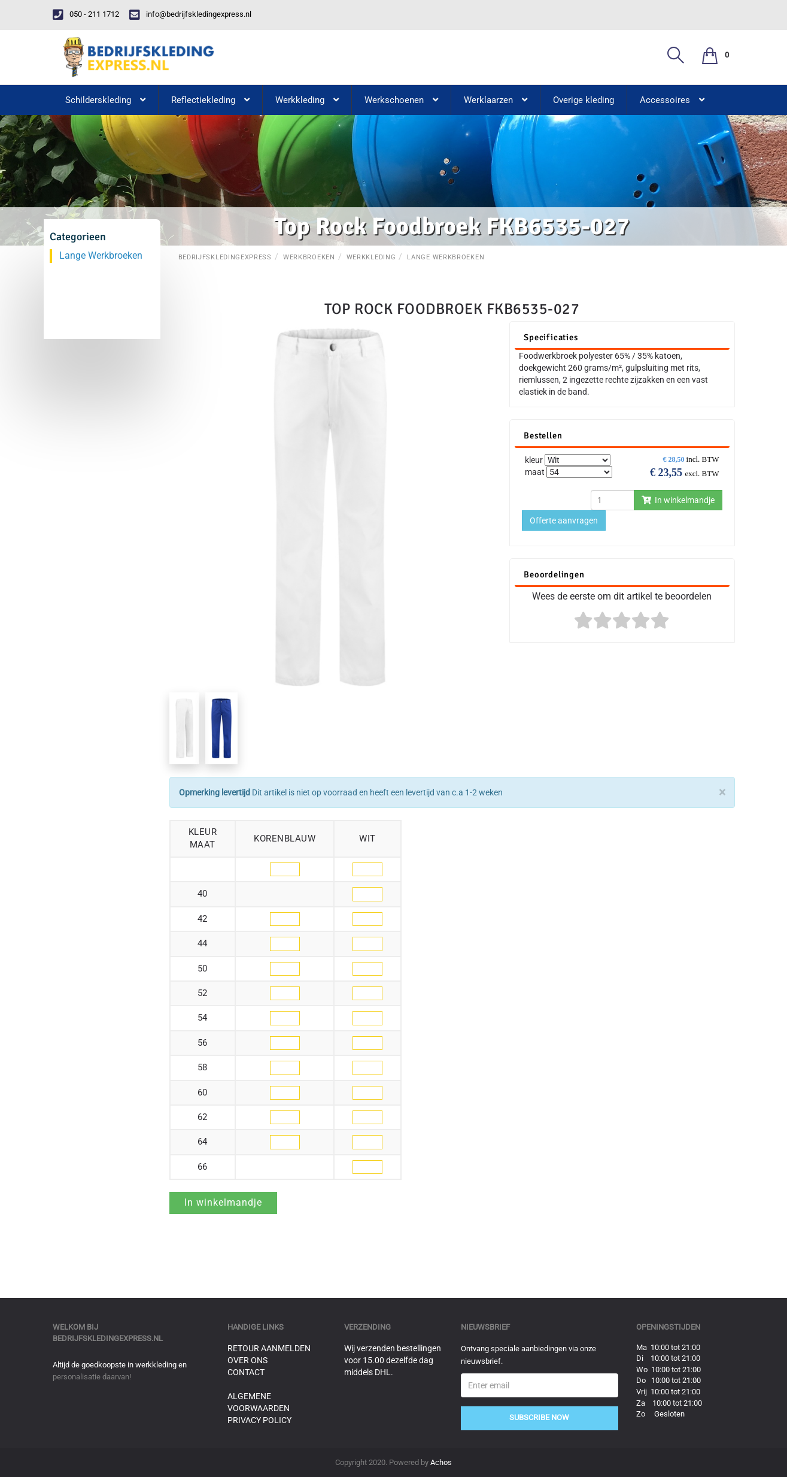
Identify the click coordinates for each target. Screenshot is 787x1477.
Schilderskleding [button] (105, 100)
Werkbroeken (309, 257)
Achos (441, 1462)
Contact (246, 1372)
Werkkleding (371, 257)
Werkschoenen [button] (401, 100)
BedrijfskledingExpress (225, 257)
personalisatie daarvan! (92, 1376)
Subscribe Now (539, 1417)
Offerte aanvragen (564, 520)
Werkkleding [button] (307, 100)
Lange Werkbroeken (445, 257)
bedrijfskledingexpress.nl (108, 1338)
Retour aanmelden (269, 1348)
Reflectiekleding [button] (210, 100)
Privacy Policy (259, 1420)
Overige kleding (583, 100)
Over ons (247, 1360)
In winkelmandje (678, 500)
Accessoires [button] (672, 100)
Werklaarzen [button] (495, 100)
